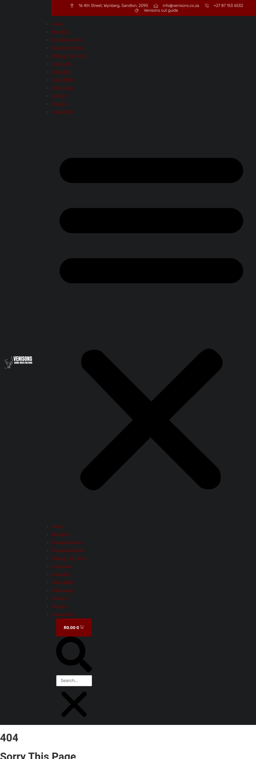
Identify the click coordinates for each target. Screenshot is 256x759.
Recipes (59, 104)
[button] (151, 319)
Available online (66, 40)
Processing (62, 88)
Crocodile (60, 72)
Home (57, 24)
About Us (60, 32)
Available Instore (67, 48)
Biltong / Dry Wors (69, 56)
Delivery (59, 96)
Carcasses (61, 64)
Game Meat (62, 80)
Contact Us (62, 112)
